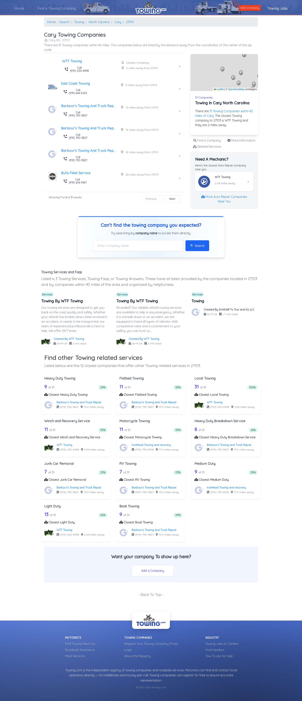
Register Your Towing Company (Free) (151, 644)
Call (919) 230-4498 (77, 69)
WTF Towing (214, 402)
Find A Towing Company (57, 8)
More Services (75, 656)
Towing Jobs (278, 8)
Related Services (207, 146)
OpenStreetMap (236, 89)
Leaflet (219, 89)
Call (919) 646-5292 (75, 91)
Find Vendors (215, 650)
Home (19, 8)
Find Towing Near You (80, 644)
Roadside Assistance (80, 650)
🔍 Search (197, 246)
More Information (241, 140)
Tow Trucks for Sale (219, 656)
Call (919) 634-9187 (74, 181)
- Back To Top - (151, 594)
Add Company (249, 7)
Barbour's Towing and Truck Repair (79, 402)
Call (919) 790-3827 (75, 114)
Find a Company (207, 140)
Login (128, 650)
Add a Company (152, 571)
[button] (223, 69)
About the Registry (137, 656)
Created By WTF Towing (69, 339)
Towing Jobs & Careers (222, 644)
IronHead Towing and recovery (151, 445)
